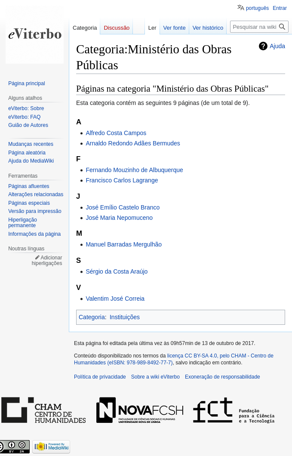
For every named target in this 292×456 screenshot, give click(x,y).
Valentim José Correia (115, 298)
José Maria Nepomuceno (119, 217)
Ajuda (277, 46)
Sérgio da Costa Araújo (117, 271)
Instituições (125, 317)
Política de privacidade (100, 377)
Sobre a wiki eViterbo (155, 377)
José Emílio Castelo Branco (123, 207)
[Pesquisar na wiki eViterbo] (259, 27)
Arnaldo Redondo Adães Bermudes (133, 143)
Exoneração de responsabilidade (222, 377)
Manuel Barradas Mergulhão (124, 244)
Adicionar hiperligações (47, 261)
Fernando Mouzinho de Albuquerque (134, 169)
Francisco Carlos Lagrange (122, 180)
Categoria (92, 317)
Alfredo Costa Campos (116, 132)
